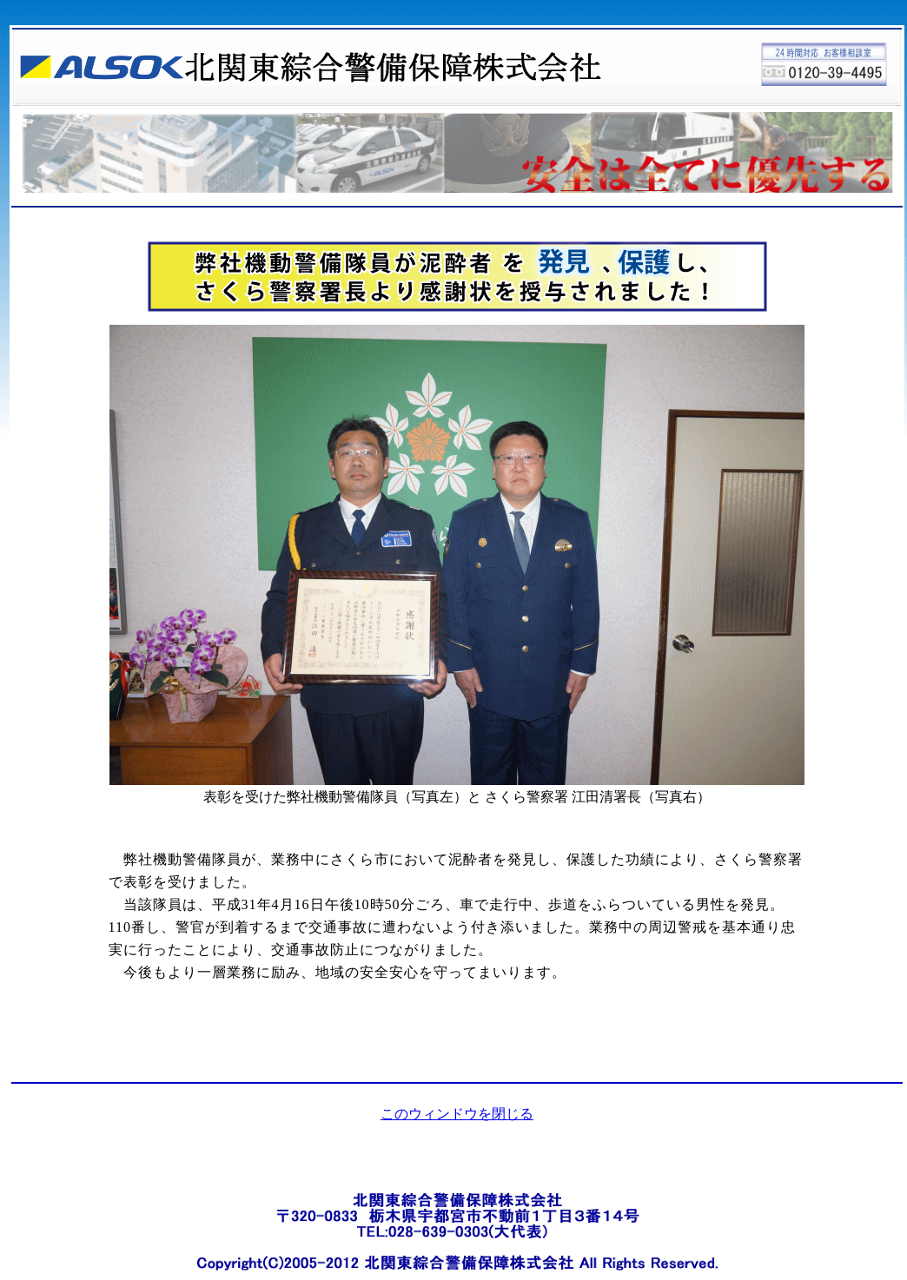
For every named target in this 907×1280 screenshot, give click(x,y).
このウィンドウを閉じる (457, 1113)
